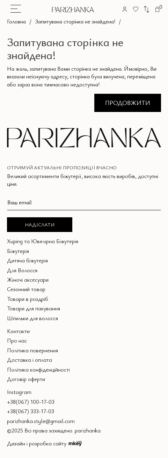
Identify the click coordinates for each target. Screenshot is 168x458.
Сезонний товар (26, 289)
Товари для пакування (33, 308)
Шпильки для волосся (32, 318)
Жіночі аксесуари (28, 279)
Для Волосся (22, 270)
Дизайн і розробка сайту (44, 443)
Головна (16, 21)
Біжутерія (18, 251)
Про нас (17, 340)
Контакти (18, 331)
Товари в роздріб (27, 299)
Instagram (19, 392)
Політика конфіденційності (38, 369)
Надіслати (39, 224)
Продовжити (127, 102)
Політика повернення (32, 350)
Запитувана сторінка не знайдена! (75, 21)
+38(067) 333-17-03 (30, 411)
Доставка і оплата (29, 360)
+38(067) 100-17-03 (30, 402)
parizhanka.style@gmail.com (41, 421)
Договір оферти (26, 379)
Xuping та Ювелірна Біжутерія (42, 241)
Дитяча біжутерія (27, 260)
